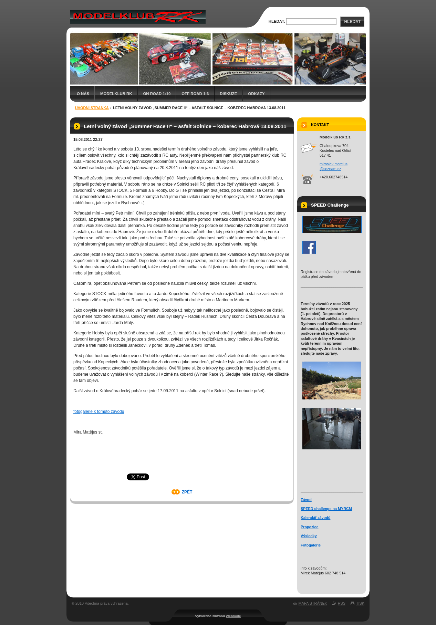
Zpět (187, 492)
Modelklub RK (116, 94)
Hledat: (277, 21)
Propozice (310, 527)
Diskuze (228, 94)
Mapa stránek (313, 603)
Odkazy (256, 94)
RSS (341, 603)
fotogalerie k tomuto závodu (98, 411)
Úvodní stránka (92, 108)
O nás (83, 94)
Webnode (233, 616)
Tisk (360, 603)
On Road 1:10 (156, 94)
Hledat (352, 21)
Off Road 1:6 (195, 94)
